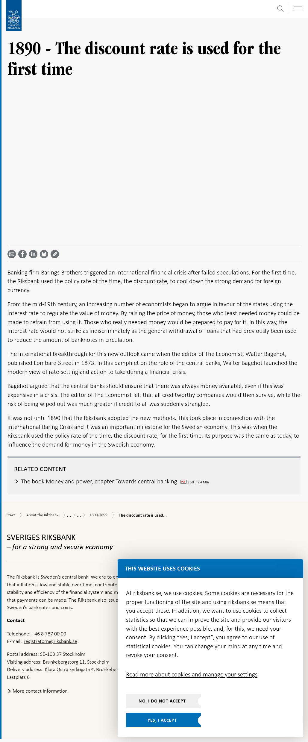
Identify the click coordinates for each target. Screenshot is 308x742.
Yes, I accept (162, 720)
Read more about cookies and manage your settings (191, 674)
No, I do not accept (162, 701)
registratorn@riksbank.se (50, 644)
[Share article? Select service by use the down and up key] (34, 257)
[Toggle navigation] (298, 9)
